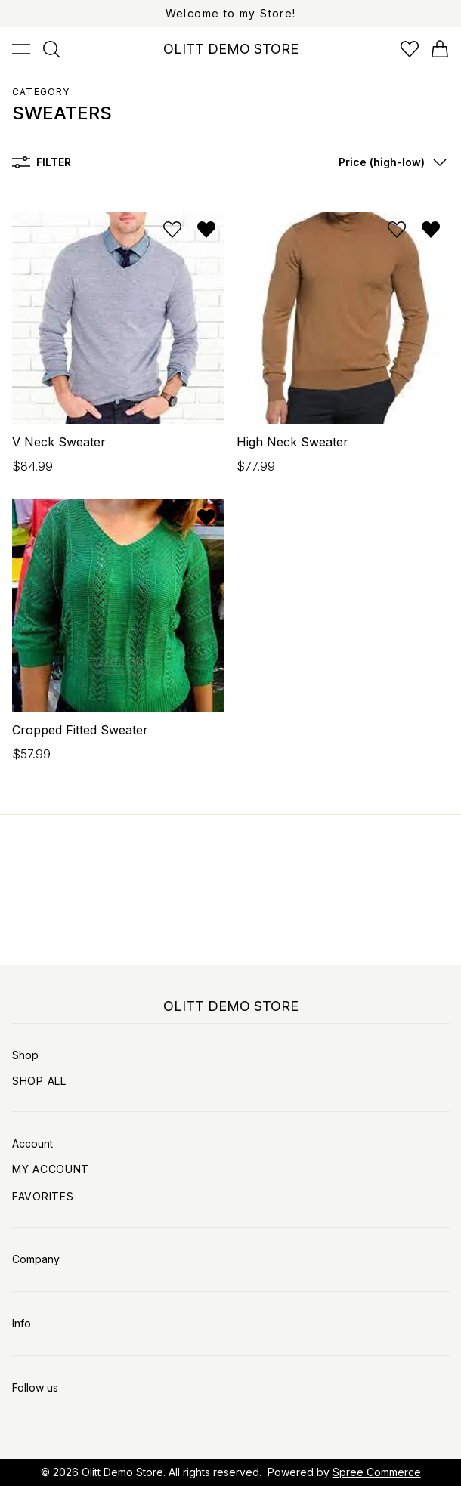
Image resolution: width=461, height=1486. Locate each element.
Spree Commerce (377, 1472)
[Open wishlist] (410, 49)
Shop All (39, 1080)
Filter (41, 162)
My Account (50, 1169)
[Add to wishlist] (172, 230)
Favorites (42, 1196)
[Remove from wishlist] (206, 230)
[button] (389, 162)
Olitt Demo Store (122, 1472)
